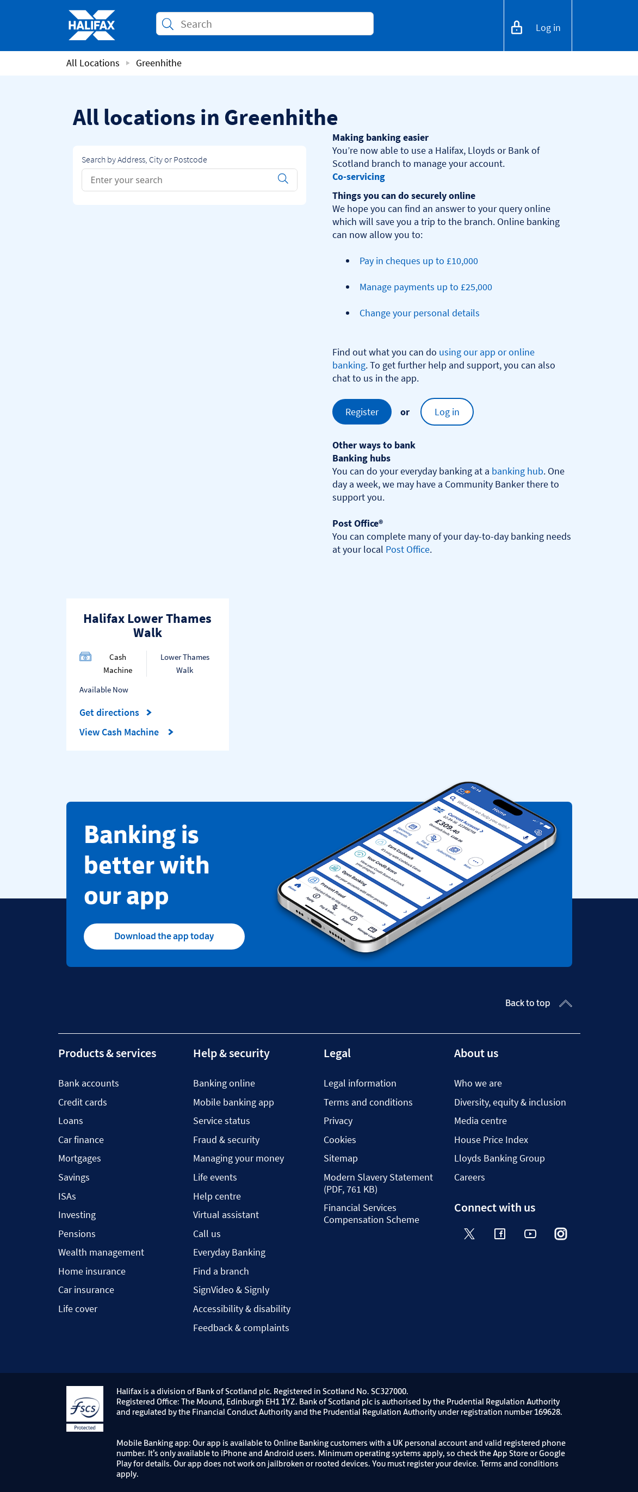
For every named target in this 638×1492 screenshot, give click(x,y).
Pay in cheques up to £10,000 (419, 260)
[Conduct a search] (272, 24)
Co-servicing (358, 176)
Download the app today (164, 936)
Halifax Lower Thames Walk (147, 625)
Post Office (408, 549)
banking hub (517, 471)
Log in (447, 411)
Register (362, 411)
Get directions (115, 712)
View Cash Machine (126, 732)
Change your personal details (420, 313)
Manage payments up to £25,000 (426, 286)
